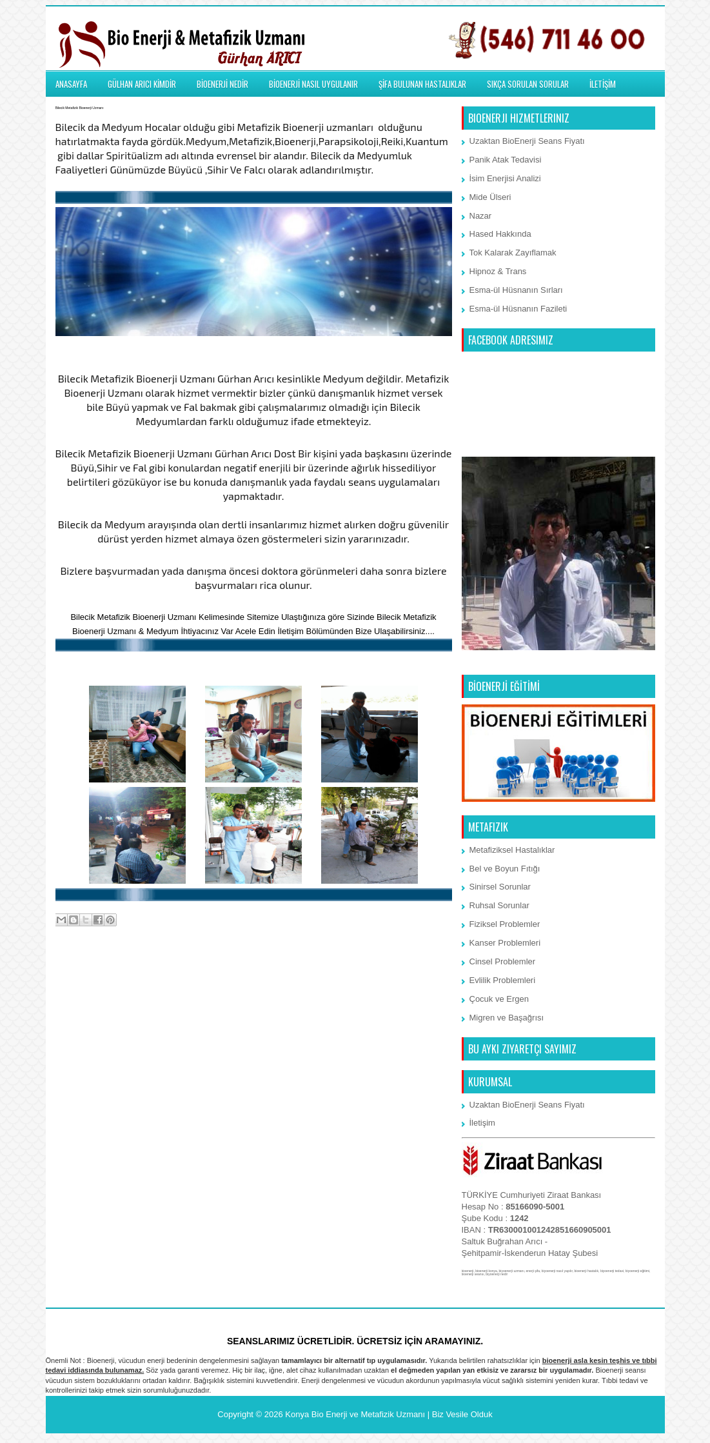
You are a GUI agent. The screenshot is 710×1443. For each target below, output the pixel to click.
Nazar (480, 216)
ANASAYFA (71, 83)
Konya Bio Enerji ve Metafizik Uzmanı (355, 1414)
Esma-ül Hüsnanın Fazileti (518, 308)
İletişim (482, 1123)
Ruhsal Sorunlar (499, 905)
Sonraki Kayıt (84, 972)
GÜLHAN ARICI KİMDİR (142, 83)
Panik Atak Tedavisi (505, 159)
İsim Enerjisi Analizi (505, 178)
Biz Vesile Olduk (462, 1414)
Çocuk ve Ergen (499, 999)
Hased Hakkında (500, 234)
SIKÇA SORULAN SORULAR (528, 83)
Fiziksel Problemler (504, 924)
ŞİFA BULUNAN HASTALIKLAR (422, 83)
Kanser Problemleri (505, 943)
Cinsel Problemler (502, 961)
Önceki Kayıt (424, 972)
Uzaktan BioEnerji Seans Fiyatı (527, 141)
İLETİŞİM (602, 83)
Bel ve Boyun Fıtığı (504, 868)
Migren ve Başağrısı (506, 1017)
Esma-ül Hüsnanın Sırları (516, 290)
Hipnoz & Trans (498, 271)
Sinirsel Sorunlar (500, 886)
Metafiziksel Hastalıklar (512, 850)
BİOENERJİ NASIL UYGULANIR (313, 83)
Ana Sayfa (254, 972)
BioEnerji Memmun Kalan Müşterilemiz (253, 665)
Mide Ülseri (490, 197)
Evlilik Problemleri (502, 980)
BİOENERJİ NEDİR (222, 83)
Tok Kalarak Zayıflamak (513, 252)
